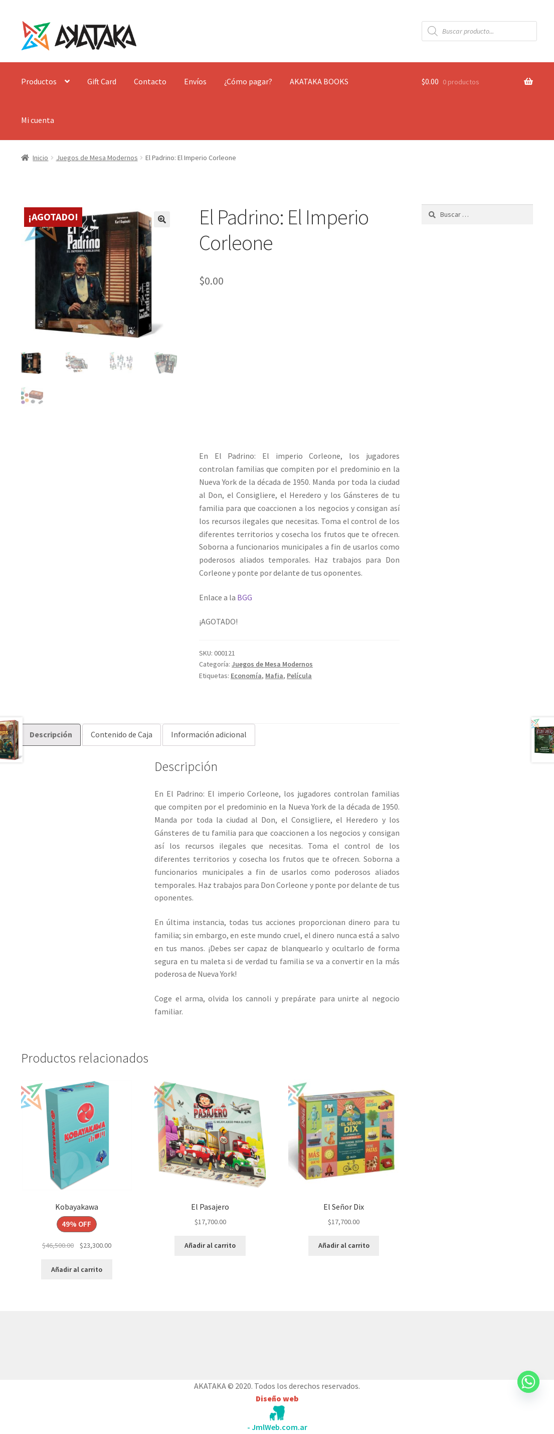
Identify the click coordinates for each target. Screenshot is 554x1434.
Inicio (40, 157)
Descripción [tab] (51, 734)
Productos (39, 81)
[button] (162, 219)
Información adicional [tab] (209, 734)
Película (299, 675)
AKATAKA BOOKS (319, 81)
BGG (244, 597)
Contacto (150, 81)
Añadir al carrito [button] (76, 1269)
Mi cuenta (37, 120)
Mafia (274, 675)
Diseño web (277, 1398)
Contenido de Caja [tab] (121, 734)
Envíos (195, 81)
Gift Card (101, 81)
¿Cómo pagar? (248, 81)
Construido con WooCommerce (74, 1343)
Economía (246, 675)
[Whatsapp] (528, 1391)
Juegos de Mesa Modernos (97, 157)
